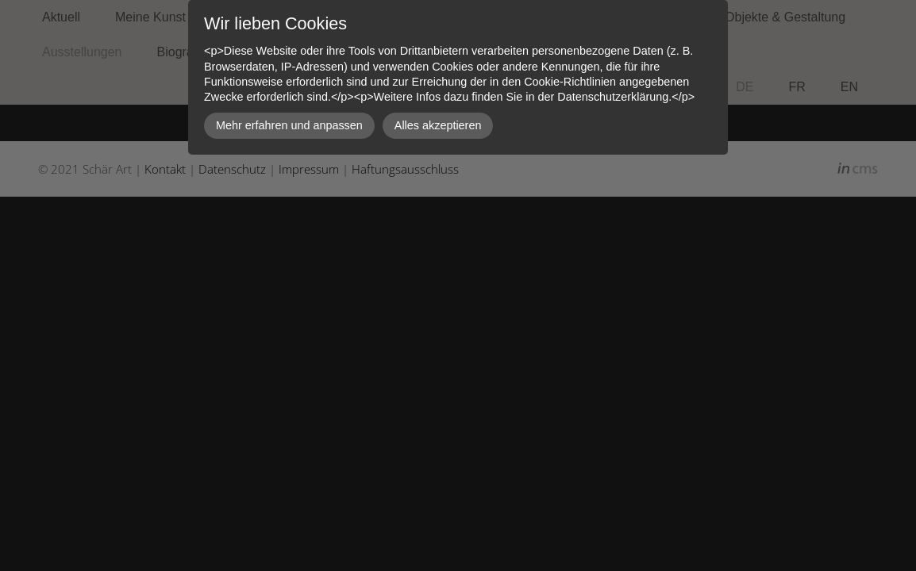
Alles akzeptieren (438, 125)
